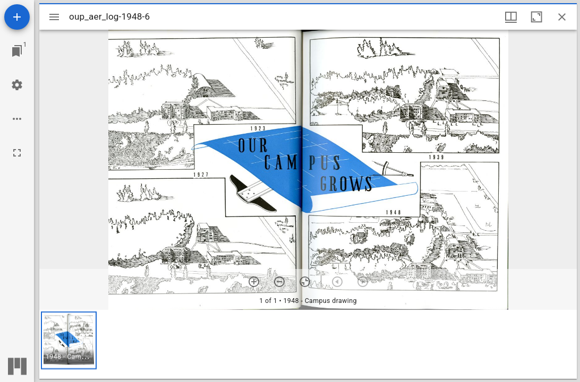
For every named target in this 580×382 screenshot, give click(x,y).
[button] (69, 340)
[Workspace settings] (17, 85)
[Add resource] (17, 17)
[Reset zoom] (305, 281)
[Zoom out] (279, 281)
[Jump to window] (17, 51)
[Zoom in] (254, 281)
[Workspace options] (17, 119)
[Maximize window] (536, 17)
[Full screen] (17, 153)
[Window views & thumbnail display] (511, 17)
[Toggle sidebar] (54, 17)
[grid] (308, 344)
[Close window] (562, 17)
